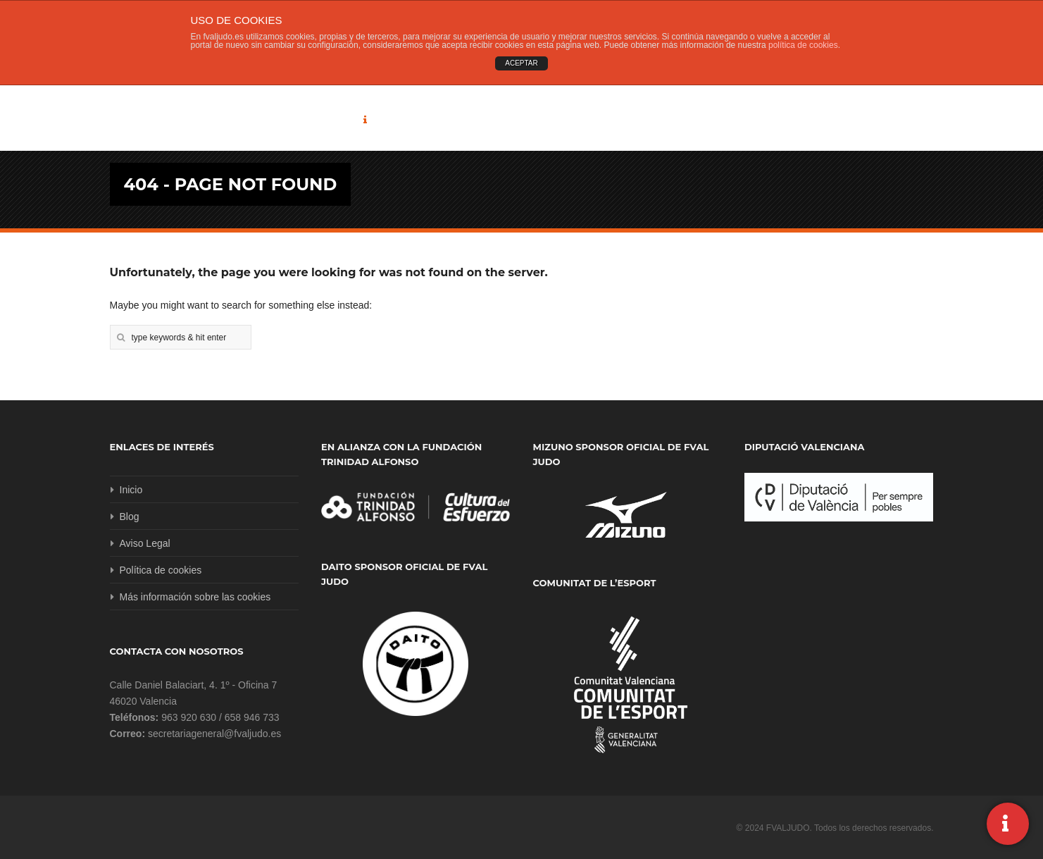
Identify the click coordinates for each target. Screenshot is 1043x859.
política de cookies (803, 45)
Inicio (131, 489)
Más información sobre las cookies (195, 596)
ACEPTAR (521, 63)
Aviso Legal (145, 543)
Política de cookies (161, 570)
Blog (129, 516)
